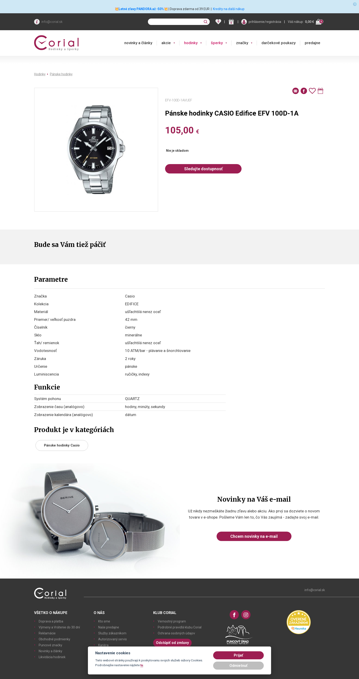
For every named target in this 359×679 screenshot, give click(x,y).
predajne (312, 43)
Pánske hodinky (61, 74)
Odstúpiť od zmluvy (172, 643)
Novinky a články (50, 651)
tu (141, 665)
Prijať (238, 655)
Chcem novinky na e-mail (254, 536)
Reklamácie (47, 633)
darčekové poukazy (278, 43)
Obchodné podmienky (54, 639)
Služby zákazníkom (112, 633)
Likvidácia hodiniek (52, 657)
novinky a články (138, 43)
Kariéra (103, 645)
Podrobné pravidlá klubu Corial (179, 627)
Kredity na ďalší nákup (229, 9)
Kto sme (104, 621)
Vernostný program (172, 621)
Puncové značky (50, 645)
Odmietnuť (238, 665)
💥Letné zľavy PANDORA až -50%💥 (141, 9)
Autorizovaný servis (112, 639)
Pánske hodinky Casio (62, 445)
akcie (166, 43)
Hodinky (40, 74)
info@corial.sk (52, 22)
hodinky (191, 43)
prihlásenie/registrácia (265, 22)
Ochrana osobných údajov (176, 633)
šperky (217, 43)
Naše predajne (108, 627)
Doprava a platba (51, 621)
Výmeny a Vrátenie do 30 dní (59, 627)
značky (242, 43)
